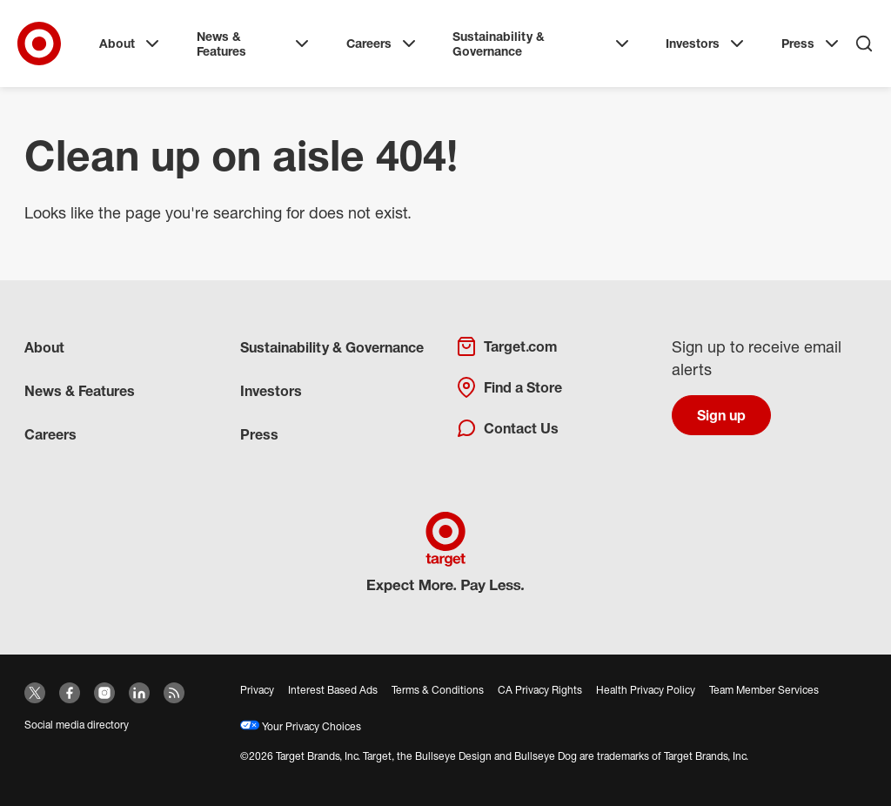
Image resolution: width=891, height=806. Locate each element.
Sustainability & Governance (542, 44)
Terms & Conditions (438, 689)
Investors (706, 43)
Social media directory (76, 724)
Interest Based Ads (333, 689)
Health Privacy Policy (645, 689)
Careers (382, 43)
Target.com (506, 346)
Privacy (257, 689)
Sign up (721, 415)
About (131, 43)
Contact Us (507, 428)
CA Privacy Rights (540, 689)
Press (811, 43)
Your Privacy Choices (300, 726)
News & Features (254, 44)
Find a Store (509, 387)
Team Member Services (764, 689)
